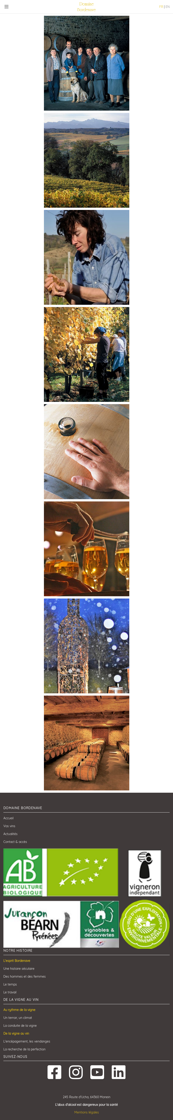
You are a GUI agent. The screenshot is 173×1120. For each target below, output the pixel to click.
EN (168, 7)
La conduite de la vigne (20, 1026)
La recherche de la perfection (24, 1049)
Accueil (8, 818)
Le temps (10, 984)
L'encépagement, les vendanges (26, 1041)
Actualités (10, 834)
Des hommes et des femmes (24, 976)
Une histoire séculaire (18, 969)
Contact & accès (15, 842)
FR (161, 7)
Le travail (9, 992)
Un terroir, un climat (17, 1018)
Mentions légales (86, 1112)
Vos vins (9, 826)
